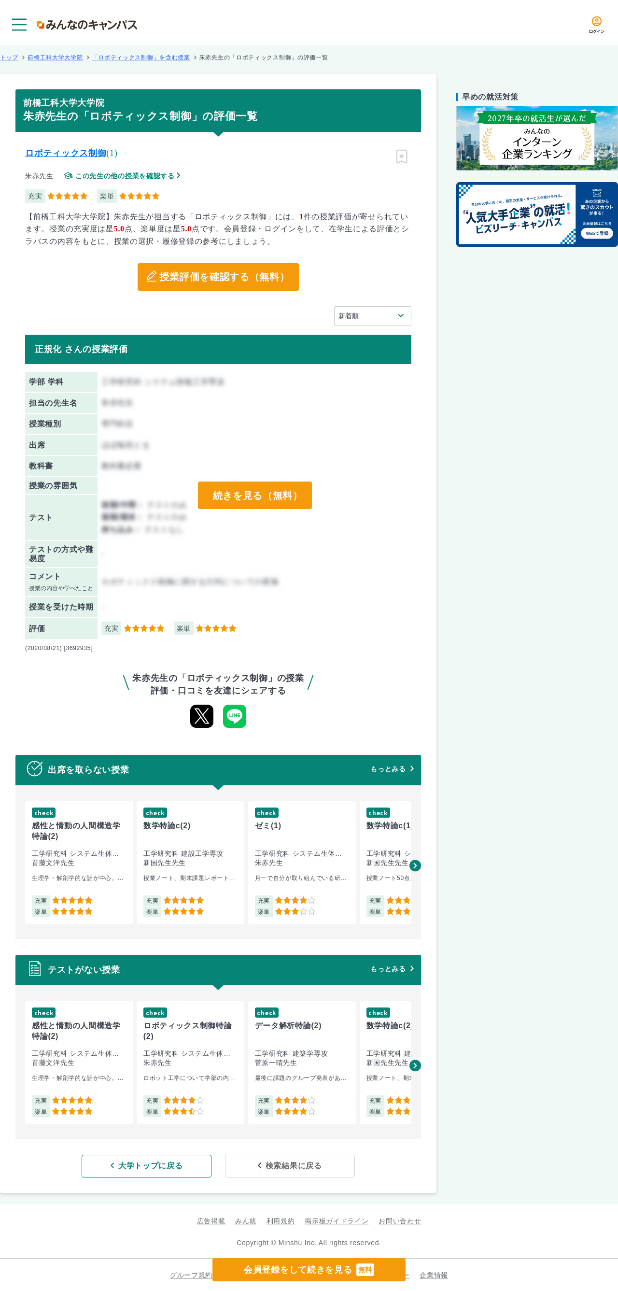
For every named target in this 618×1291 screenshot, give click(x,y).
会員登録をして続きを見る (309, 1269)
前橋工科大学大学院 (55, 57)
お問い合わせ (400, 1221)
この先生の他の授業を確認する (125, 176)
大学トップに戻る (156, 1166)
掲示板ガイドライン (336, 1221)
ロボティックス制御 (65, 153)
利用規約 (281, 1221)
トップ (9, 57)
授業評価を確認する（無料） (224, 277)
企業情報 (434, 1274)
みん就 (245, 1221)
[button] (415, 865)
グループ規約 (191, 1274)
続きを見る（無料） (257, 495)
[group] (79, 862)
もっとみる (388, 769)
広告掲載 (211, 1221)
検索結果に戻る (288, 1166)
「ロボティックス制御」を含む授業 (141, 57)
